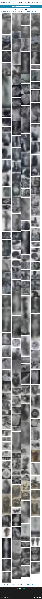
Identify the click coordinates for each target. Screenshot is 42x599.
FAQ (29, 589)
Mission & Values (14, 589)
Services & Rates (20, 589)
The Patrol (39, 589)
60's (13, 11)
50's (11, 11)
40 (19, 11)
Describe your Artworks (34, 589)
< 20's (4, 11)
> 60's (15, 11)
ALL (1, 11)
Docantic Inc (8, 597)
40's (9, 11)
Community (7, 589)
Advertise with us (25, 589)
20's (5, 11)
